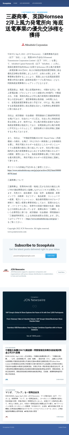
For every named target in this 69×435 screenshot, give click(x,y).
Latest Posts (62, 427)
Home (15, 3)
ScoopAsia (7, 3)
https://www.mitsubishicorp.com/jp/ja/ (41, 219)
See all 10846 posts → (34, 333)
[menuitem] (15, 3)
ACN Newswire (25, 3)
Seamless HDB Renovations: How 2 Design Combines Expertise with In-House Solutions (34, 325)
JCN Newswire (37, 3)
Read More (61, 272)
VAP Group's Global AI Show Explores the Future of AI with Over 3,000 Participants (34, 309)
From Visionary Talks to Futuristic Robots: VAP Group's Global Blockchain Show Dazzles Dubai (34, 317)
